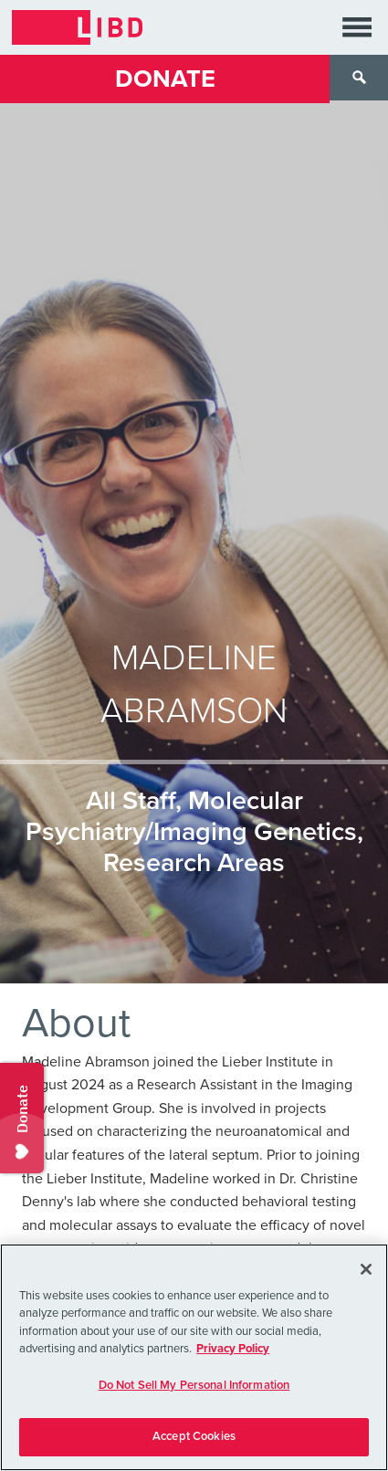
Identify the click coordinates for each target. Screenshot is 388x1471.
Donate (165, 79)
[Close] (366, 1269)
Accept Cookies (194, 1436)
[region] (194, 1357)
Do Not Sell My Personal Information (194, 1385)
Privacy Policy (232, 1348)
